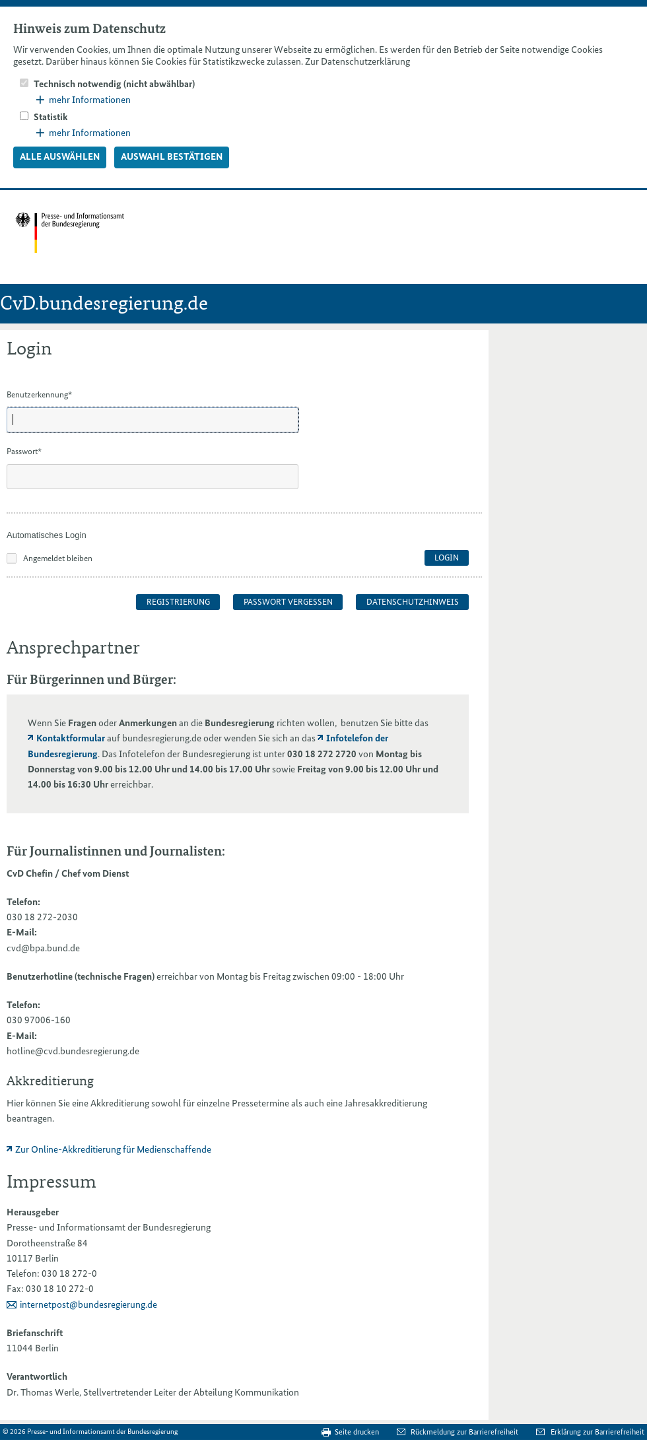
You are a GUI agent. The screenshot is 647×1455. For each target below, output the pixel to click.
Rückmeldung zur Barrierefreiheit (465, 1432)
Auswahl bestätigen (171, 156)
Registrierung (178, 602)
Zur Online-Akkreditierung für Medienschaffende (113, 1149)
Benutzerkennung (39, 394)
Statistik (51, 117)
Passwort (24, 451)
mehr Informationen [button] (83, 100)
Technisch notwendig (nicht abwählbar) (114, 84)
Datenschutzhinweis (412, 602)
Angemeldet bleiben (57, 558)
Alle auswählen (60, 156)
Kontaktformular (70, 738)
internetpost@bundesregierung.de (88, 1304)
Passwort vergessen (288, 602)
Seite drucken (357, 1432)
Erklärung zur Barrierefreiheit (597, 1432)
